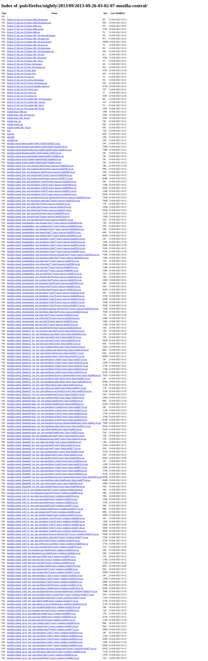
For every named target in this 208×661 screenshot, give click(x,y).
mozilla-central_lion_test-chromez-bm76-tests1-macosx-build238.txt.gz (40, 165)
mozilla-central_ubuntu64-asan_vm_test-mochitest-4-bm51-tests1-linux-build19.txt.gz (47, 416)
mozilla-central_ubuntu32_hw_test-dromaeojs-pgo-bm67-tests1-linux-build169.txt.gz (46, 334)
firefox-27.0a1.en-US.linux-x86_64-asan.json (28, 38)
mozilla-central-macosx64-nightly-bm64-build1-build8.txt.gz (35, 156)
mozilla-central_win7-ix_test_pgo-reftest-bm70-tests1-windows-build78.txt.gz (43, 540)
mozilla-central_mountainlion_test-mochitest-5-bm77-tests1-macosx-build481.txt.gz (46, 251)
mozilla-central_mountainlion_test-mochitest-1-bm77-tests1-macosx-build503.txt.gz (46, 239)
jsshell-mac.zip (14, 121)
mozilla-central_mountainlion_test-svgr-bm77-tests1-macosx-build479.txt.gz (42, 267)
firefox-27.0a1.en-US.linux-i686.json (24, 26)
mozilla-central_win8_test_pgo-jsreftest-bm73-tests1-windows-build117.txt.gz (43, 572)
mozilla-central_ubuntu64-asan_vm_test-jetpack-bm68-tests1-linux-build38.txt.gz (45, 401)
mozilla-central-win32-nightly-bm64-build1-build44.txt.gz (34, 159)
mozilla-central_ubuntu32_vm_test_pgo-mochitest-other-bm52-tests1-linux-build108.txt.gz (49, 381)
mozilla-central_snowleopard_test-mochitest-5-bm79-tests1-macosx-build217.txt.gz (46, 305)
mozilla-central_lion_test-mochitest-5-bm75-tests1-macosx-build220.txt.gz (41, 194)
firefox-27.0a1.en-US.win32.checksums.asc (27, 83)
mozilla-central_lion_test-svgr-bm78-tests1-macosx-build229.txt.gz (38, 213)
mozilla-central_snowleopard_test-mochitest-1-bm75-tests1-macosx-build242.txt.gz (46, 293)
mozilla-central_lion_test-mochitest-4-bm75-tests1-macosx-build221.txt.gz (41, 191)
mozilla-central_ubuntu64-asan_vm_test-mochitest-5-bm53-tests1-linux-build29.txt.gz (47, 420)
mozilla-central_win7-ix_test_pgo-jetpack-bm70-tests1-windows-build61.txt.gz (43, 512)
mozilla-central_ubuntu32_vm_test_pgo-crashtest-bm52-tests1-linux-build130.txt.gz (46, 347)
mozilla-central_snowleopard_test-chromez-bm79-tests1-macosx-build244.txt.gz (44, 277)
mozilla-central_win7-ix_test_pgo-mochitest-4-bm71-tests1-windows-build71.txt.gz (46, 528)
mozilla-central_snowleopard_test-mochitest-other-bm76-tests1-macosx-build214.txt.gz (47, 312)
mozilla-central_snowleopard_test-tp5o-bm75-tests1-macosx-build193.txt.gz (42, 324)
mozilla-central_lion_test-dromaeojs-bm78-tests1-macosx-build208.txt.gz (41, 172)
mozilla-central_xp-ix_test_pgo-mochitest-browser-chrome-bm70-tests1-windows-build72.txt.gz (51, 648)
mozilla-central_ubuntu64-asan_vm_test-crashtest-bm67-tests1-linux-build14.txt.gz (45, 397)
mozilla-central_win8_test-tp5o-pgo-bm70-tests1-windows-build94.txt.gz (41, 563)
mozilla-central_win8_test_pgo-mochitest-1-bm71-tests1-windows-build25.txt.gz (44, 575)
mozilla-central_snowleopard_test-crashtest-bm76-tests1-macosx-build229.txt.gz (44, 280)
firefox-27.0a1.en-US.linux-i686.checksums (27, 19)
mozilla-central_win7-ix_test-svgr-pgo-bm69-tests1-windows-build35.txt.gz (42, 499)
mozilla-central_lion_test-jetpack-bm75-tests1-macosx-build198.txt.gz (39, 175)
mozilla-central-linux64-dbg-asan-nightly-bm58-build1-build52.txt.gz (39, 150)
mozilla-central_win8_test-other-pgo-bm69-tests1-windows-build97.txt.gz (41, 556)
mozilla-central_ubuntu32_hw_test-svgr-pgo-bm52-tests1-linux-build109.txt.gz (43, 340)
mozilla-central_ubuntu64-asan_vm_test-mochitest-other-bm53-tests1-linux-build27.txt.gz (49, 426)
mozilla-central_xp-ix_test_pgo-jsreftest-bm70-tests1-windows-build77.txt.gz (43, 629)
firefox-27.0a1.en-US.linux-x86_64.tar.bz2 (27, 57)
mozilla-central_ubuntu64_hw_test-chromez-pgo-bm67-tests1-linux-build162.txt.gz (45, 435)
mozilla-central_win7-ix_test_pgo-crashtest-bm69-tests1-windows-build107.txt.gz (45, 509)
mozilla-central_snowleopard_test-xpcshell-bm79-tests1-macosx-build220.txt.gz (44, 327)
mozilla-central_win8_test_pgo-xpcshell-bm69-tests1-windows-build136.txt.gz (43, 607)
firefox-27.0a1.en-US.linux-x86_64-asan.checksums (31, 35)
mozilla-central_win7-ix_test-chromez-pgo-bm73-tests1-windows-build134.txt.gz (44, 489)
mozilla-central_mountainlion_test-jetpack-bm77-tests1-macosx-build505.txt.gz (44, 232)
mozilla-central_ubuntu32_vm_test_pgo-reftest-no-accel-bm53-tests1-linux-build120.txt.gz (49, 391)
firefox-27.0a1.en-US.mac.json (21, 73)
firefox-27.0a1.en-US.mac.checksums (24, 64)
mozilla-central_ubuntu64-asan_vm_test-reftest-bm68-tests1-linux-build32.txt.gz (44, 429)
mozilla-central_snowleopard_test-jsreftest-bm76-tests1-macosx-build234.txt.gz (44, 289)
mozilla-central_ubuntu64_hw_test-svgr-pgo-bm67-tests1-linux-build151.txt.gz (43, 445)
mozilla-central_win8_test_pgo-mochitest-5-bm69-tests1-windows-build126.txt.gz (45, 588)
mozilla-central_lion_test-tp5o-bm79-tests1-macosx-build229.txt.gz (38, 216)
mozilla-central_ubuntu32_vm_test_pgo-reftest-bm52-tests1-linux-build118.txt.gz (45, 385)
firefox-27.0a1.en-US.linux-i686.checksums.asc (29, 23)
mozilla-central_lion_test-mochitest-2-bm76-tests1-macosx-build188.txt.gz (41, 185)
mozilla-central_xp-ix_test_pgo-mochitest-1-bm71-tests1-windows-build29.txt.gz (44, 632)
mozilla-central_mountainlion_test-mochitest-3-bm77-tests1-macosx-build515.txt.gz (46, 245)
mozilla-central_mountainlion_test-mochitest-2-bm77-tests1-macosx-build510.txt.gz (46, 242)
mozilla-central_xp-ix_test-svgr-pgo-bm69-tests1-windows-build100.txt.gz (41, 617)
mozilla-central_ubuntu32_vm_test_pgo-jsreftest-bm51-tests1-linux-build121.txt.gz (45, 356)
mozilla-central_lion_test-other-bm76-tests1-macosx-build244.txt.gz (38, 204)
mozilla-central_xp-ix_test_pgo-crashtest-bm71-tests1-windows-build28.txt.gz (43, 623)
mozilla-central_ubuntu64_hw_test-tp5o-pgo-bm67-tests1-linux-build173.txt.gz (44, 448)
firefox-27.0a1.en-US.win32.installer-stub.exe (28, 86)
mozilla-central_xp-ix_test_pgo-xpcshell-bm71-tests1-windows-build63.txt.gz (43, 658)
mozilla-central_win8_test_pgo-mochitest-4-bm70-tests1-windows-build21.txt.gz (44, 585)
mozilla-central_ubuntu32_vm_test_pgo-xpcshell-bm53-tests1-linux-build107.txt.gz (46, 394)
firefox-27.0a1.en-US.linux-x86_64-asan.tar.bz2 (29, 42)
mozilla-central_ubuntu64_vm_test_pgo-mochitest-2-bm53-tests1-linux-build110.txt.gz (47, 464)
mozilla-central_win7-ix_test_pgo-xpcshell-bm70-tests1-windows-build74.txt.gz (44, 547)
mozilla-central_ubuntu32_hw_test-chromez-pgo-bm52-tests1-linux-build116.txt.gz (45, 331)
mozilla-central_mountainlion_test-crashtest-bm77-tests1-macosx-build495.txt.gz (44, 226)
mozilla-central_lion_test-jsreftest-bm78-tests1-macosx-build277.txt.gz (40, 178)
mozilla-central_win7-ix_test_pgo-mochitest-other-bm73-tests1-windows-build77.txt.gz (47, 537)
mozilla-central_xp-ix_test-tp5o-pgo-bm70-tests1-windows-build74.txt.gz (41, 620)
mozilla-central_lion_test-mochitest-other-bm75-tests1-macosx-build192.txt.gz (43, 200)
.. (7, 16)
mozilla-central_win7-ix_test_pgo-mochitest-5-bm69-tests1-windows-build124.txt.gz (46, 531)
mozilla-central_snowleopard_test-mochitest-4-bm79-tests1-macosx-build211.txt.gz (45, 302)
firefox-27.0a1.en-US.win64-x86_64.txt (25, 105)
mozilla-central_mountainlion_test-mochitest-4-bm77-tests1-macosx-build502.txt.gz (46, 248)
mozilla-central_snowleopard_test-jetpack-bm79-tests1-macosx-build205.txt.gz (43, 286)
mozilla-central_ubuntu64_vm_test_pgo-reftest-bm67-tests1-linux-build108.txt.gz (45, 483)
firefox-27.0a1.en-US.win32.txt (21, 92)
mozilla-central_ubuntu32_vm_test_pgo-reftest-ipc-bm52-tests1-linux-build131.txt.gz (46, 388)
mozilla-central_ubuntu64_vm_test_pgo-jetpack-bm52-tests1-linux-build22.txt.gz (44, 455)
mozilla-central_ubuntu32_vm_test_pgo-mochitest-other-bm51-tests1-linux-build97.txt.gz (48, 378)
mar (9, 131)
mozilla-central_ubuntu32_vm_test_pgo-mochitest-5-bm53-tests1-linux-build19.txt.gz (47, 372)
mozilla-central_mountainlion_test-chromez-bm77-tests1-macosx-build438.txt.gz (44, 223)
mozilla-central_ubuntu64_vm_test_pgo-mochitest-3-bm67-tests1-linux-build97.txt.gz (47, 467)
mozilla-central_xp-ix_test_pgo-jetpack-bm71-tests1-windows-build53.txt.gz (42, 626)
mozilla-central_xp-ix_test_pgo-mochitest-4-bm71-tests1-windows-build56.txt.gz (44, 642)
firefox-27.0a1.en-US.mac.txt (20, 77)
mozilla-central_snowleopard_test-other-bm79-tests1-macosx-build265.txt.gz (42, 315)
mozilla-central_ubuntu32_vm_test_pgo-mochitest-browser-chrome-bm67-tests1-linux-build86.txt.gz (54, 375)
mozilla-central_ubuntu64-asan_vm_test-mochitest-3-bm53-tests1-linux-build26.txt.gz (47, 413)
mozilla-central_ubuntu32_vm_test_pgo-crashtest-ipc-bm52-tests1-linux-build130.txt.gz (48, 350)
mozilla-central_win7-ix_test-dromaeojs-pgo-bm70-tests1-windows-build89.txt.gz (45, 493)
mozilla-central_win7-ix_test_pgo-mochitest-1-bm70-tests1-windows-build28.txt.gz (46, 518)
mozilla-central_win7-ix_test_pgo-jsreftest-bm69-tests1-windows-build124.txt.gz (44, 515)
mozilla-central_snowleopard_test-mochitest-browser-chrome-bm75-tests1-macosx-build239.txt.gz (53, 308)
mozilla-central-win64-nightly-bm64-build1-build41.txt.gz (34, 162)
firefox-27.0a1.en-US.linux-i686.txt (23, 32)
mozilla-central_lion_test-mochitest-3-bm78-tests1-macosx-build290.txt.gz (41, 188)
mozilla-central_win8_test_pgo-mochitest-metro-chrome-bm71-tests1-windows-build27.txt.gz (50, 594)
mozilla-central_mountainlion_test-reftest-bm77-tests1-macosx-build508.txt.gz (43, 264)
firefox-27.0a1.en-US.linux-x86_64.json (25, 54)
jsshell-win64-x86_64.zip (18, 127)
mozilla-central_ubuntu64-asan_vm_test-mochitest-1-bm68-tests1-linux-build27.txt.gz (47, 407)
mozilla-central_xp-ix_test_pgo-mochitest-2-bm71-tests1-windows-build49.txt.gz (44, 636)
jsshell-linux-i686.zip (17, 111)
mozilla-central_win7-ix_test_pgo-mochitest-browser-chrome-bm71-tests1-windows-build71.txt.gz (53, 534)
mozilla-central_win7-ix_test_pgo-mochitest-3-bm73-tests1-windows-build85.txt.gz (46, 524)
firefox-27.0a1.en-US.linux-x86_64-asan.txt (27, 45)
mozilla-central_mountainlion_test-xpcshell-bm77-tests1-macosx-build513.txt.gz (44, 273)
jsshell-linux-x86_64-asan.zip (20, 115)
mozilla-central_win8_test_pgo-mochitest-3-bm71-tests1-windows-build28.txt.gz (44, 582)
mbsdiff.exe (12, 140)
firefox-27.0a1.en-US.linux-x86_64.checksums (28, 48)
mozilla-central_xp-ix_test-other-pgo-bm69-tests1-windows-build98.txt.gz (41, 613)
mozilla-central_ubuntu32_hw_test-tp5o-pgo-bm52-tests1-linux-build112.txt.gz (44, 343)
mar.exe (10, 134)
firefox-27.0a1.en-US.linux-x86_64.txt (25, 61)
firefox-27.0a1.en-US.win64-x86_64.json (26, 102)
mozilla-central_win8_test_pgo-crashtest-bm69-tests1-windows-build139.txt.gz (43, 566)
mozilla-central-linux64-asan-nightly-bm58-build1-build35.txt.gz (37, 146)
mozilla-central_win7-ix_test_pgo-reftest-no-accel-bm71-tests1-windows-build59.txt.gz (47, 543)
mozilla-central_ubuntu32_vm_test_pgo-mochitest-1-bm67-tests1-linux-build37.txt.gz (47, 359)
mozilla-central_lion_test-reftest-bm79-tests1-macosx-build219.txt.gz (39, 207)
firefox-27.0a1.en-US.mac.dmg (21, 70)
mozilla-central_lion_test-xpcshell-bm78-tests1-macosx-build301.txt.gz (40, 219)
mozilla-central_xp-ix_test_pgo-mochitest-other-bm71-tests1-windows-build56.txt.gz (46, 651)
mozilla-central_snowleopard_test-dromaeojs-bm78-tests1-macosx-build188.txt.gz (45, 283)
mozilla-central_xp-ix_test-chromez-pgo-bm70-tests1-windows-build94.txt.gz (43, 610)
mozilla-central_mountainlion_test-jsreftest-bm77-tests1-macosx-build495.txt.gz (44, 235)
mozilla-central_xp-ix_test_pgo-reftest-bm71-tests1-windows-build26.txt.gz (42, 655)
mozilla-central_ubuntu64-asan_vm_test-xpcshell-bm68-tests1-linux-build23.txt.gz (45, 432)
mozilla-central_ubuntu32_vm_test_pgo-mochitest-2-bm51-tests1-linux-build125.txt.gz (47, 362)
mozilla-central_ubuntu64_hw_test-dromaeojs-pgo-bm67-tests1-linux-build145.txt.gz (46, 439)
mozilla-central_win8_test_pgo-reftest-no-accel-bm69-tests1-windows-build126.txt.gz (47, 604)
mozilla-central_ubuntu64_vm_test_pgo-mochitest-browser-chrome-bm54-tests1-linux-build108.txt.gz (54, 477)
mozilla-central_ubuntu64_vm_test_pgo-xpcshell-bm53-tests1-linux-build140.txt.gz (46, 486)
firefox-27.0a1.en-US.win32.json (22, 89)
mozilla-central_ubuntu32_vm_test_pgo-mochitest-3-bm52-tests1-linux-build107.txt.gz (47, 366)
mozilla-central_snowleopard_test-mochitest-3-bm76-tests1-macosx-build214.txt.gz (46, 299)
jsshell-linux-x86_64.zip (18, 118)
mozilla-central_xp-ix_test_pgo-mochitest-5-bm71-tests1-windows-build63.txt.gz (44, 645)
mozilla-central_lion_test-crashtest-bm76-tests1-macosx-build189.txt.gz (40, 169)
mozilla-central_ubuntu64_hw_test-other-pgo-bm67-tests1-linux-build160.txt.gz (44, 442)
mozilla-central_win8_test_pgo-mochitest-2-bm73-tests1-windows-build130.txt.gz (45, 578)
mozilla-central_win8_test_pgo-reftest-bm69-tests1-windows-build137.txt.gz (42, 601)
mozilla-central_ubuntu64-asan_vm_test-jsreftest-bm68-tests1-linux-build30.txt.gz (45, 404)
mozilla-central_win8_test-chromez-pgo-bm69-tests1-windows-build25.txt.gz (43, 550)
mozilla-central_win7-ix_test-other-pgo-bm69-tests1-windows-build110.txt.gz (43, 496)
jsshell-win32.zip (15, 124)
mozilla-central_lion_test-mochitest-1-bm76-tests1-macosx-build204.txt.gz (41, 181)
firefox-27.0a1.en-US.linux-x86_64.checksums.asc (30, 51)
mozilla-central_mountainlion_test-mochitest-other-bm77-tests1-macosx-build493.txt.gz (48, 258)
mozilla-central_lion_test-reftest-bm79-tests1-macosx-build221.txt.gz (39, 210)
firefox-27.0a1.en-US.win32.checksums (25, 80)
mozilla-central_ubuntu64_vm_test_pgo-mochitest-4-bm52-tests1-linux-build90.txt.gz (47, 470)
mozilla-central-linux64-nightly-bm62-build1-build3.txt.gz (34, 153)
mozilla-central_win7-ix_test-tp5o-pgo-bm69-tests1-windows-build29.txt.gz (42, 502)
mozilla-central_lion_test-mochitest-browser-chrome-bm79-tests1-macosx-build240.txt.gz (48, 197)
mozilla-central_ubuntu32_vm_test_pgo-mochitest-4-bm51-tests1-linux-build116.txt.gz (47, 369)
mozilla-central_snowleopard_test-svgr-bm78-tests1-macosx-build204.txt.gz (42, 321)
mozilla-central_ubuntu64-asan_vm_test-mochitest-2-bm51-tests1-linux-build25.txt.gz (47, 410)
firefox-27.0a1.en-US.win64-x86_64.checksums (29, 99)
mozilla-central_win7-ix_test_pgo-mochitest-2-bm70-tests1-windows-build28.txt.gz (46, 521)
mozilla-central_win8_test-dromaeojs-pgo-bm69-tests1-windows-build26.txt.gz (43, 553)
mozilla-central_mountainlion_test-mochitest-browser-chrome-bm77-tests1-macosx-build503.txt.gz (53, 254)
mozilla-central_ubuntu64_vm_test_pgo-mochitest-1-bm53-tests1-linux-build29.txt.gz (47, 461)
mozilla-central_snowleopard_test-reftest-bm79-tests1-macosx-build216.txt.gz (43, 318)
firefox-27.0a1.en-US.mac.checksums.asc (26, 67)
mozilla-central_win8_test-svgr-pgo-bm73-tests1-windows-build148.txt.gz (41, 559)
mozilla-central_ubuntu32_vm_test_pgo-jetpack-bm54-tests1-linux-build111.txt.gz (45, 353)
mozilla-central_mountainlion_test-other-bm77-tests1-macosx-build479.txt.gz (43, 261)
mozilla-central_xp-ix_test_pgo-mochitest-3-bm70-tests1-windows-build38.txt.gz (44, 639)
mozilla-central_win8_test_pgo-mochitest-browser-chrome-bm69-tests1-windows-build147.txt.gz (52, 591)
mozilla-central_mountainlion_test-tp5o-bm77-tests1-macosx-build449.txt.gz (42, 270)
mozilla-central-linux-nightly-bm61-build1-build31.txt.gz (33, 143)
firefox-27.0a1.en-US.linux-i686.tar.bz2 (25, 29)
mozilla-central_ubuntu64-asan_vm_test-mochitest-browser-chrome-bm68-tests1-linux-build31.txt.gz (54, 423)
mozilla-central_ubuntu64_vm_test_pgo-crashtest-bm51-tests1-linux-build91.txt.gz (45, 451)
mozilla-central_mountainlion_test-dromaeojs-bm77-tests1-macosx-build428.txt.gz (45, 229)
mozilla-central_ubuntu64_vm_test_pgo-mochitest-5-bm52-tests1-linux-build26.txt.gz (47, 474)
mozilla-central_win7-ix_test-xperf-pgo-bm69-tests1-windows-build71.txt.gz (42, 505)
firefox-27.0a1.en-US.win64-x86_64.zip (25, 108)
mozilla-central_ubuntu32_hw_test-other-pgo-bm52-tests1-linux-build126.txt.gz (44, 337)
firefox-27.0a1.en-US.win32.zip (21, 96)
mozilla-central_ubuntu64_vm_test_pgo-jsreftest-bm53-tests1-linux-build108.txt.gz (45, 458)
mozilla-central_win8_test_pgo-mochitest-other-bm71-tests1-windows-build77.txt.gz (46, 597)
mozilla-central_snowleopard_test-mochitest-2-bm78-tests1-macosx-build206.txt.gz (46, 296)
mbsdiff (10, 137)
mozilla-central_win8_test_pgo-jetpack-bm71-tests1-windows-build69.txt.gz (42, 569)
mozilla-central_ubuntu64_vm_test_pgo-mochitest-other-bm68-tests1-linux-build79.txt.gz (48, 480)
